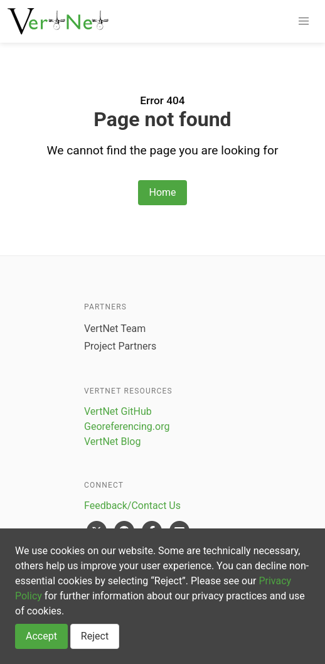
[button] (303, 21)
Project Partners (120, 346)
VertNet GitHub (118, 411)
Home (162, 192)
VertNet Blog (112, 441)
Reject (95, 636)
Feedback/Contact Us (132, 505)
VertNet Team (115, 329)
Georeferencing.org (126, 426)
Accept (41, 636)
